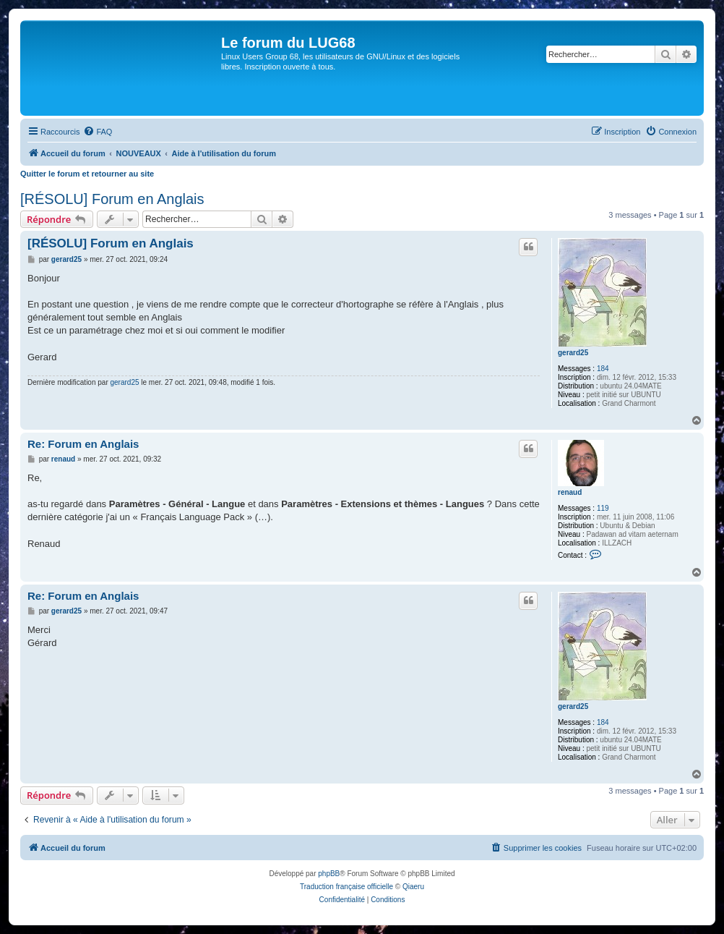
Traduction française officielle (346, 887)
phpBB (329, 874)
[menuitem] (97, 131)
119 (603, 508)
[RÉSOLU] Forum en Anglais (112, 199)
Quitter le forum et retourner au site (87, 173)
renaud (570, 492)
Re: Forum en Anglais (83, 444)
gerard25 (573, 353)
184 (603, 369)
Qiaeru (413, 887)
